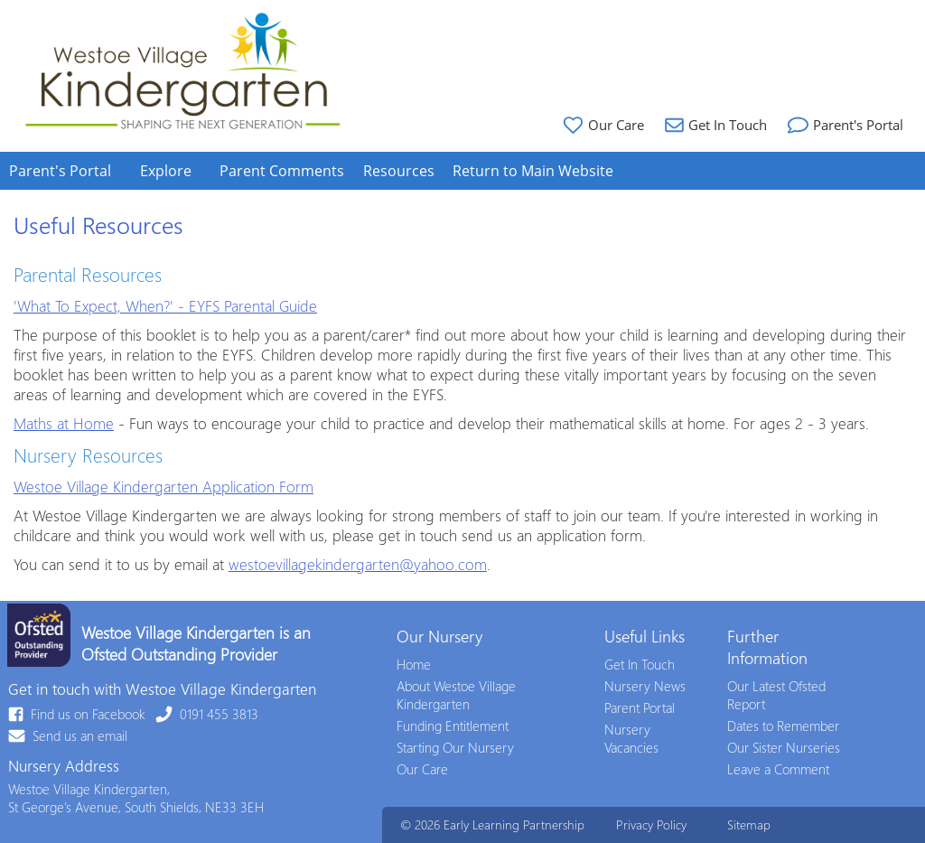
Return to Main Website (533, 170)
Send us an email (68, 735)
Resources (398, 170)
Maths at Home (64, 423)
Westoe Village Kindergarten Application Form (163, 486)
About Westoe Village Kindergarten (456, 695)
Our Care (601, 125)
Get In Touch (713, 125)
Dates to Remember (783, 726)
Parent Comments (282, 170)
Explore (166, 170)
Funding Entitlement (453, 726)
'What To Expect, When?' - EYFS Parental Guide (165, 305)
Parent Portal (639, 707)
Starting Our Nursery (455, 747)
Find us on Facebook (77, 714)
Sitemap (749, 824)
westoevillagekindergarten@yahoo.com (358, 564)
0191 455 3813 (207, 714)
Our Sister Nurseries (783, 747)
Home (414, 664)
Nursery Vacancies (631, 738)
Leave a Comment (778, 769)
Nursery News (645, 686)
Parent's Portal (843, 125)
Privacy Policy (651, 824)
